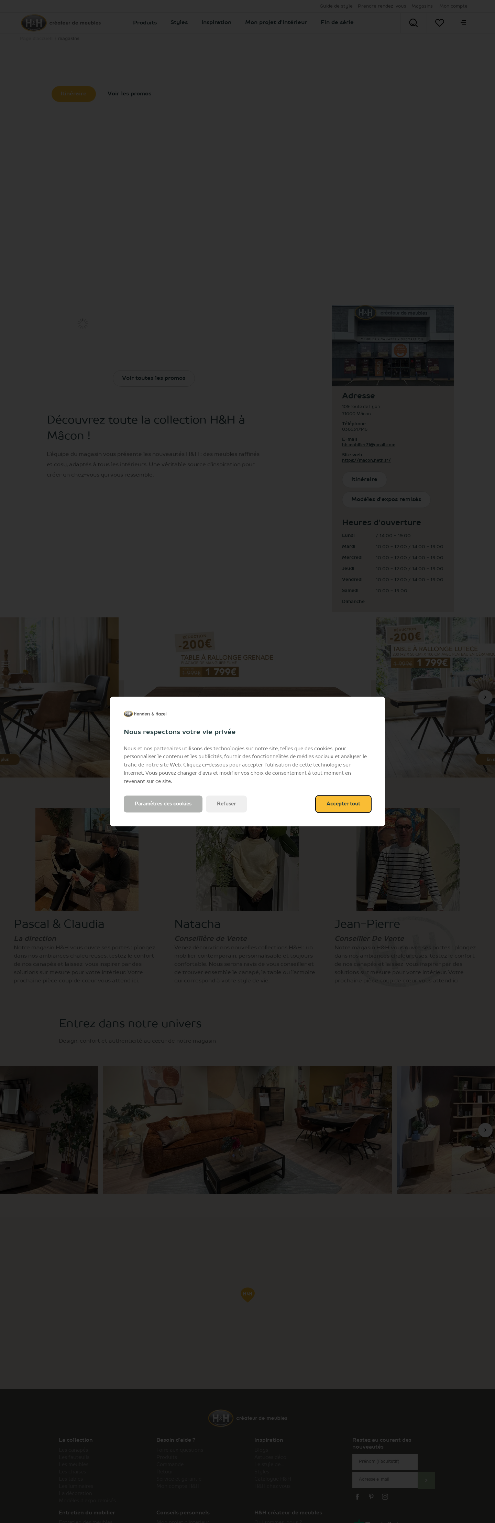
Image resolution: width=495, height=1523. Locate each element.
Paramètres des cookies (163, 804)
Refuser (226, 804)
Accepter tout (343, 804)
